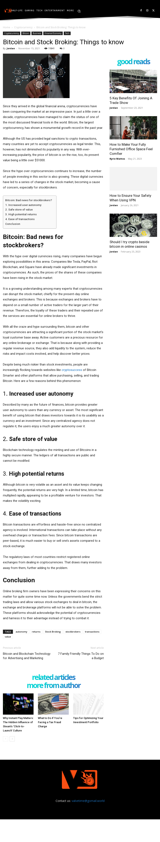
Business (37, 33)
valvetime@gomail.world (88, 801)
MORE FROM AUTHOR (53, 686)
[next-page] (12, 738)
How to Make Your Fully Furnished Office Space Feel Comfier (131, 149)
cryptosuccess (72, 370)
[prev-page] (5, 738)
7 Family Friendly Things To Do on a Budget (81, 656)
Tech (67, 33)
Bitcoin (25, 33)
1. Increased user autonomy (23, 205)
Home (6, 27)
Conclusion (12, 223)
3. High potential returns (21, 214)
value (8, 636)
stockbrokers (72, 631)
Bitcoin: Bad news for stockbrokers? (28, 200)
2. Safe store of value (19, 209)
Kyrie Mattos (117, 158)
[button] (79, 11)
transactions (92, 631)
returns (36, 631)
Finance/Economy (53, 33)
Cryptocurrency (23, 27)
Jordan (11, 48)
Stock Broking (53, 631)
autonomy (21, 631)
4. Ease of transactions (20, 219)
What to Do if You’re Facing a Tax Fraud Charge (50, 722)
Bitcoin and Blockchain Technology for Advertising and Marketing (26, 656)
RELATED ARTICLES (53, 677)
